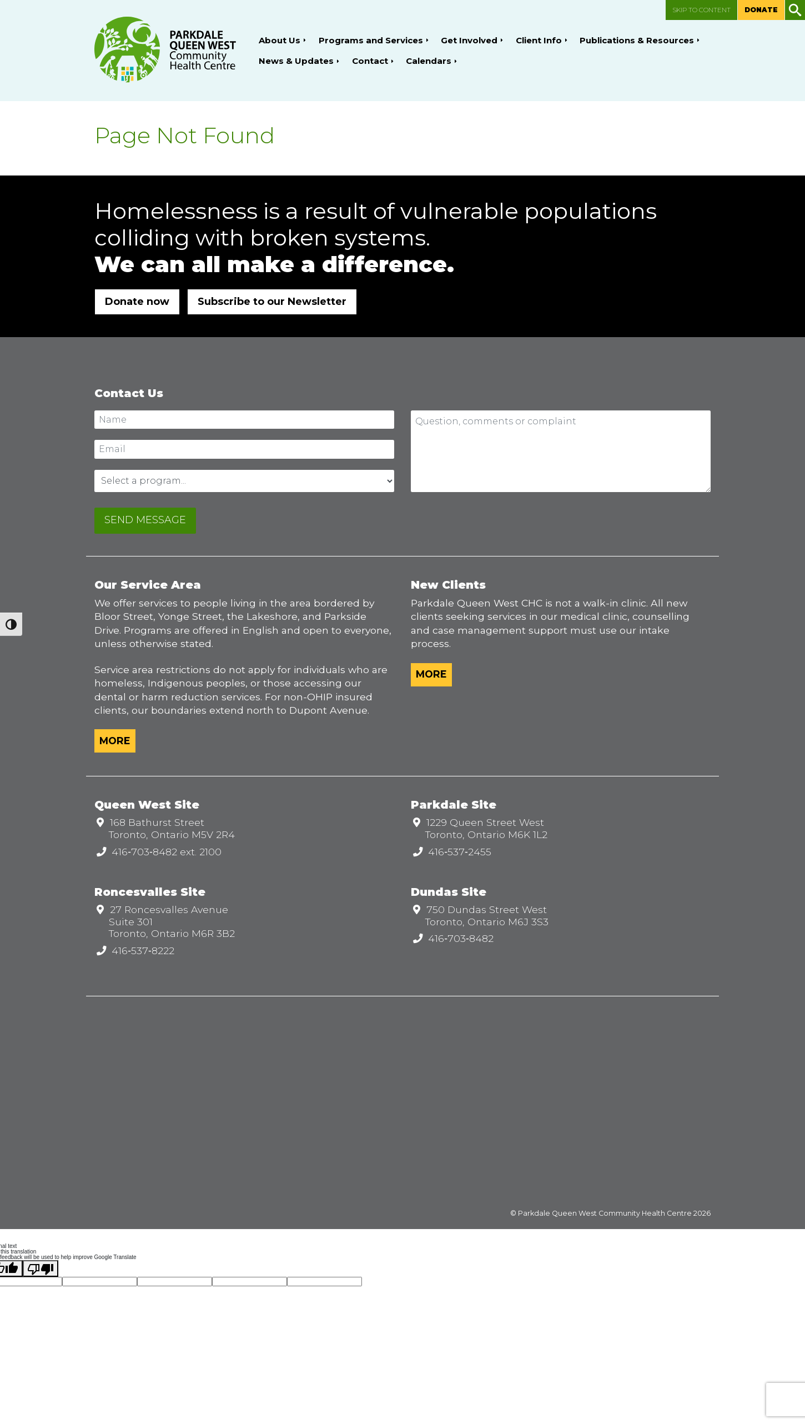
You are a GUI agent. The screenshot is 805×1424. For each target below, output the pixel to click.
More (114, 740)
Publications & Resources (637, 40)
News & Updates (296, 61)
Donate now (137, 301)
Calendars (428, 61)
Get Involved (469, 40)
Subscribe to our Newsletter (272, 301)
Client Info (539, 40)
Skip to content (701, 10)
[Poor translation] (40, 1268)
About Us (279, 40)
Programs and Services (371, 40)
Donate (761, 10)
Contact (370, 61)
